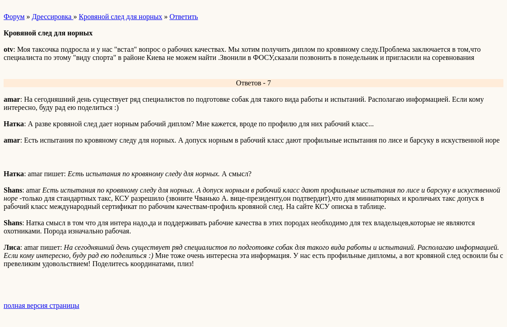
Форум (14, 16)
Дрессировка (52, 16)
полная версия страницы (41, 305)
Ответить (184, 16)
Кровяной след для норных (120, 16)
